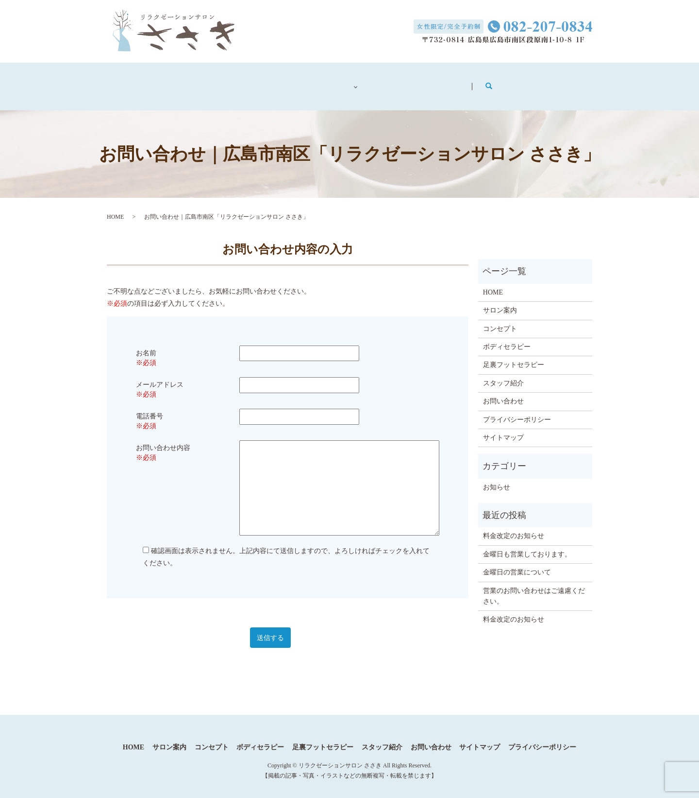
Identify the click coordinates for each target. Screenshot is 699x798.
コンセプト (287, 81)
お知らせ (496, 477)
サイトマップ (503, 428)
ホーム (158, 81)
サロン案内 (219, 81)
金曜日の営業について (517, 562)
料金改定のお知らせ (513, 526)
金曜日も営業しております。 (527, 544)
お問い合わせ (497, 81)
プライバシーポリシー (517, 409)
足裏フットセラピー (513, 355)
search (560, 81)
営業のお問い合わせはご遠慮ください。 (534, 586)
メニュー (351, 81)
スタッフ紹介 (422, 81)
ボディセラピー (507, 337)
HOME (115, 207)
